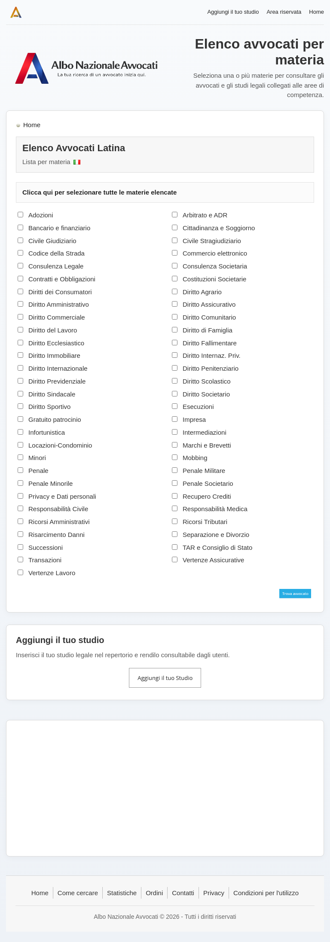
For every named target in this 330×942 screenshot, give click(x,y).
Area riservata (283, 12)
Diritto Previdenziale (57, 381)
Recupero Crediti (207, 496)
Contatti (183, 892)
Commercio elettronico (215, 253)
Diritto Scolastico (207, 381)
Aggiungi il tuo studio (233, 12)
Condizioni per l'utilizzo (266, 892)
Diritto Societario (206, 394)
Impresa (194, 419)
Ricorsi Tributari (205, 521)
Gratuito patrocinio (54, 419)
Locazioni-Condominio (60, 445)
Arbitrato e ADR (205, 215)
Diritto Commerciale (56, 317)
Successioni (45, 547)
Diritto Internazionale (58, 368)
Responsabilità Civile (58, 508)
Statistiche (122, 892)
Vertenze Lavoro (51, 572)
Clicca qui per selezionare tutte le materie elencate (99, 192)
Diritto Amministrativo (58, 304)
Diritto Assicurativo (209, 304)
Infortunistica (46, 432)
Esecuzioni (198, 406)
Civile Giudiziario (52, 240)
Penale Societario (208, 483)
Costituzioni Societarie (214, 279)
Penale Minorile (50, 483)
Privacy (213, 892)
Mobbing (195, 457)
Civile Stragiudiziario (212, 240)
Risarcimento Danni (56, 534)
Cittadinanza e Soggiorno (219, 228)
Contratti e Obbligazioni (61, 279)
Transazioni (44, 560)
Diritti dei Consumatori (60, 292)
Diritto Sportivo (49, 406)
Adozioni (40, 215)
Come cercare (78, 892)
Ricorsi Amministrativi (59, 521)
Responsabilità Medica (215, 508)
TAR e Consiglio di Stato (217, 547)
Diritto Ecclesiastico (56, 343)
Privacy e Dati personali (62, 496)
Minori (37, 457)
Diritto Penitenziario (210, 368)
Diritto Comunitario (209, 317)
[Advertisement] (165, 788)
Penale (38, 470)
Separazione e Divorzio (216, 534)
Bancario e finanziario (59, 228)
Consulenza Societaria (215, 266)
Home (316, 12)
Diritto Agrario (202, 292)
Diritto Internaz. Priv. (212, 355)
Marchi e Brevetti (207, 445)
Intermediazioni (204, 432)
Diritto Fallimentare (210, 343)
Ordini (154, 892)
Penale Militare (204, 470)
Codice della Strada (56, 253)
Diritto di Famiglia (207, 330)
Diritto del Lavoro (52, 330)
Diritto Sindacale (51, 394)
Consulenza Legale (55, 266)
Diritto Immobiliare (54, 355)
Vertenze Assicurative (213, 560)
